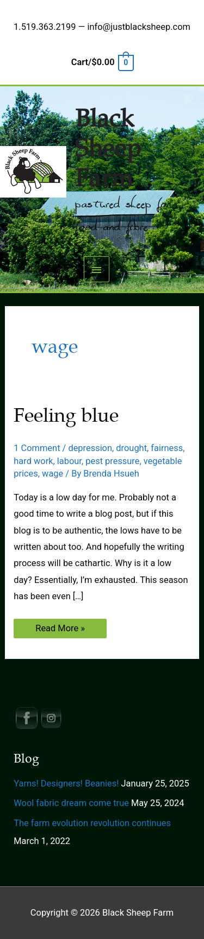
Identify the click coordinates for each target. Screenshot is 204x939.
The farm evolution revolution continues (92, 823)
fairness (167, 448)
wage (52, 473)
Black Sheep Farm (108, 148)
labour (69, 461)
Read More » (60, 630)
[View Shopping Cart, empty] (102, 62)
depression (90, 448)
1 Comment (37, 448)
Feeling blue (66, 415)
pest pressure (112, 461)
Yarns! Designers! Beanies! (66, 783)
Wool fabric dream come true (71, 803)
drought (131, 448)
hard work (33, 461)
